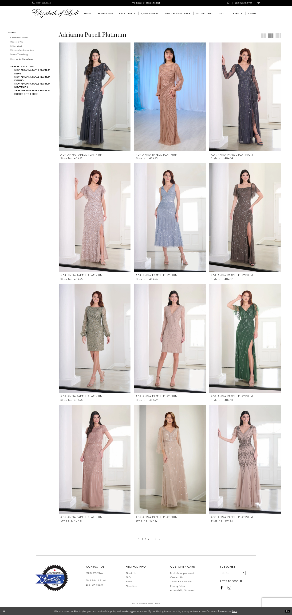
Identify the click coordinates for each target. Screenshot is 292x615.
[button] (244, 3)
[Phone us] (41, 3)
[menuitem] (41, 3)
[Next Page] (163, 539)
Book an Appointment (182, 573)
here (234, 611)
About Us (131, 573)
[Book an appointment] (146, 3)
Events (129, 581)
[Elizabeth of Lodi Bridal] (55, 13)
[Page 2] (140, 539)
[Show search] (228, 3)
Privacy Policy (177, 586)
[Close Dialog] (5, 611)
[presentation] (94, 96)
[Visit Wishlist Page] (259, 3)
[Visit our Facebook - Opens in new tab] (214, 590)
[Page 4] (148, 539)
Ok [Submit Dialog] (286, 611)
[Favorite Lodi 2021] (52, 578)
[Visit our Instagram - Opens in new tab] (223, 590)
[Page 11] (158, 539)
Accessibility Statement (182, 590)
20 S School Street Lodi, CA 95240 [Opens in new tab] (96, 582)
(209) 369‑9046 (94, 573)
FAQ (128, 577)
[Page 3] (144, 539)
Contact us (176, 577)
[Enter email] (232, 574)
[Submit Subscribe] (249, 574)
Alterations (132, 586)
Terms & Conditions (181, 581)
